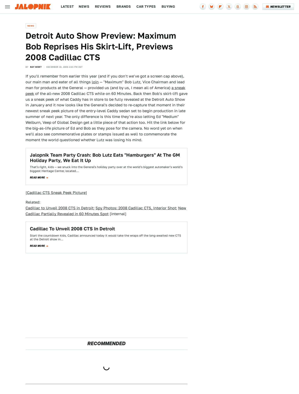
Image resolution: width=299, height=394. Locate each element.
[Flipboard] (220, 7)
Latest (67, 7)
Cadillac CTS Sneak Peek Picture (56, 192)
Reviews (103, 7)
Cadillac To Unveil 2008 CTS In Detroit (72, 228)
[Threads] (238, 7)
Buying (168, 7)
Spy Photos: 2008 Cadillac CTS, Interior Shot (136, 208)
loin (95, 82)
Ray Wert (36, 67)
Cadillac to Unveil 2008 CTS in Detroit (59, 208)
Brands (123, 7)
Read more (37, 177)
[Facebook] (203, 7)
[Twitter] (229, 7)
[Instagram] (246, 7)
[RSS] (255, 7)
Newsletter (278, 7)
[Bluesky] (211, 7)
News (84, 7)
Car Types (146, 7)
